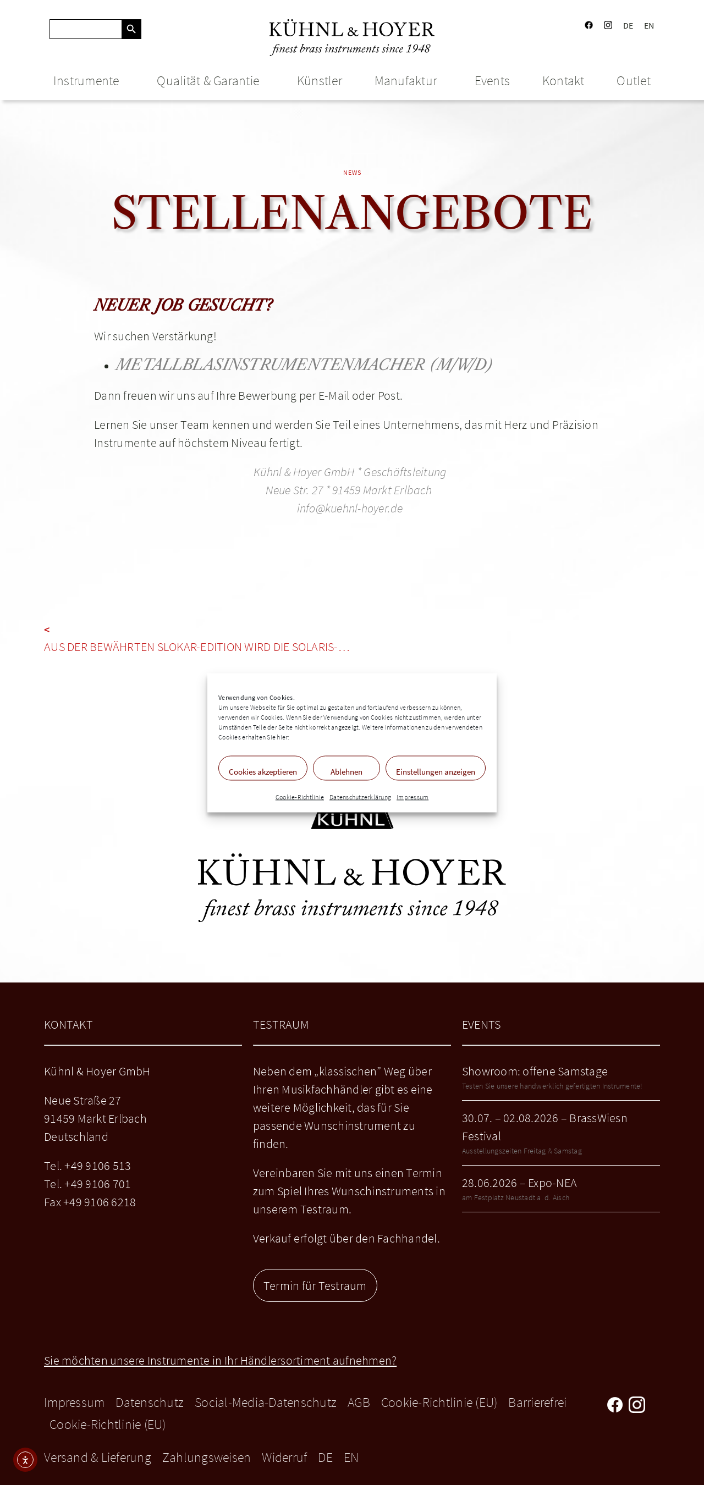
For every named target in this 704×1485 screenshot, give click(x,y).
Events (492, 80)
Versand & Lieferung (97, 1457)
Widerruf (284, 1457)
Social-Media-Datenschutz (266, 1402)
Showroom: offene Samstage (535, 1071)
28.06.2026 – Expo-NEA (519, 1182)
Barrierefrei (537, 1402)
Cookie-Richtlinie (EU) (439, 1402)
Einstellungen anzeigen (435, 771)
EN (649, 25)
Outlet (634, 80)
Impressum (412, 796)
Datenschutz (150, 1402)
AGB (359, 1402)
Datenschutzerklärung (360, 796)
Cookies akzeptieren (263, 771)
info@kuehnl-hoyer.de (350, 508)
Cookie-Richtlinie (300, 796)
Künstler (319, 80)
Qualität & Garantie (211, 80)
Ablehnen (346, 771)
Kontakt (563, 80)
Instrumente (89, 80)
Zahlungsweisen (206, 1457)
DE (628, 25)
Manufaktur (409, 80)
